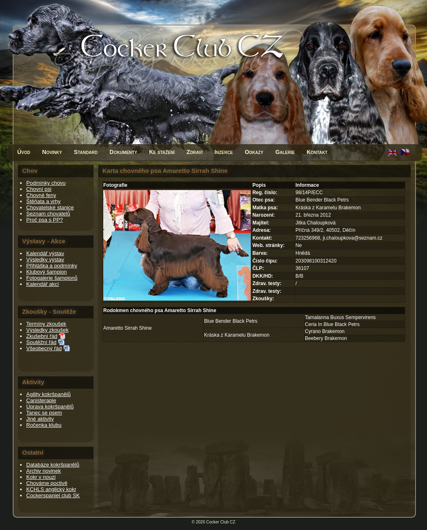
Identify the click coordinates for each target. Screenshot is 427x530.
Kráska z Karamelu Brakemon (236, 335)
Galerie (285, 152)
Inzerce (223, 152)
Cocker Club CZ (220, 522)
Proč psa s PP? (44, 220)
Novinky (52, 152)
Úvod (23, 152)
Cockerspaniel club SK (53, 495)
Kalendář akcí (42, 284)
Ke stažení (162, 152)
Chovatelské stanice (50, 207)
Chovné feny (41, 195)
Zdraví (194, 152)
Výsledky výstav (45, 259)
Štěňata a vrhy (43, 201)
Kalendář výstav (45, 253)
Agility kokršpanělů (48, 394)
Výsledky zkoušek (47, 330)
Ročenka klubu (43, 425)
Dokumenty (123, 152)
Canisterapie (41, 400)
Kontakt (317, 152)
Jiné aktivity (40, 419)
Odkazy (254, 152)
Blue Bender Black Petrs (230, 321)
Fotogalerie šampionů (51, 278)
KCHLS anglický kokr (51, 489)
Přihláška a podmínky (51, 266)
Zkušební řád (41, 336)
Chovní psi (38, 189)
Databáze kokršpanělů (52, 465)
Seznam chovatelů (48, 214)
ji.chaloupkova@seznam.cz (353, 238)
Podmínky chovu (46, 183)
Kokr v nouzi (41, 477)
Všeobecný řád (44, 348)
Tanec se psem (44, 413)
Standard (86, 152)
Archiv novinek (43, 471)
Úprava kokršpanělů (50, 406)
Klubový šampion (46, 272)
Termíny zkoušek (46, 324)
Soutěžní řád (41, 342)
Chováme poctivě (46, 483)
